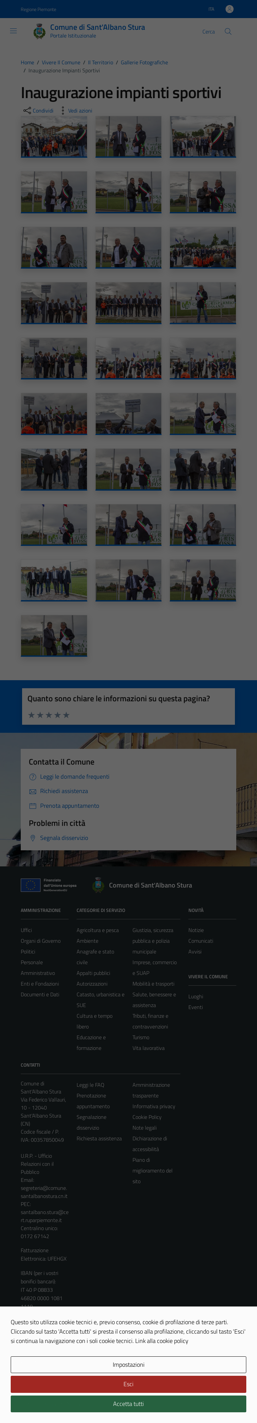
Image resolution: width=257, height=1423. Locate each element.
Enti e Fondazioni (40, 984)
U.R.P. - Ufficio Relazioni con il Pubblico (37, 1164)
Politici (28, 951)
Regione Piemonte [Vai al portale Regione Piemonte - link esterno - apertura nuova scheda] (38, 9)
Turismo (141, 1037)
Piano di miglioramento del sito (153, 1170)
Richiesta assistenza (99, 1138)
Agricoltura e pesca (98, 930)
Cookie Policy (147, 1117)
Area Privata (34, 1362)
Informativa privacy (154, 1106)
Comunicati (200, 941)
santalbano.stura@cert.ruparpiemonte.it (45, 1216)
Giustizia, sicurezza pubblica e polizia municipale (153, 940)
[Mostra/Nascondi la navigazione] (13, 31)
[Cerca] (228, 31)
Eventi (195, 1007)
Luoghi (195, 996)
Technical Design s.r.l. (66, 1404)
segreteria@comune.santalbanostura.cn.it (44, 1192)
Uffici (26, 930)
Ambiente (87, 941)
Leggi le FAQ (90, 1085)
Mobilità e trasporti (153, 984)
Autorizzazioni (92, 984)
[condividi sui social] (38, 110)
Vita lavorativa (149, 1048)
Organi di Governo (41, 941)
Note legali (145, 1128)
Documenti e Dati (40, 994)
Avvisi (194, 951)
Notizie (196, 930)
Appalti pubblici (93, 973)
